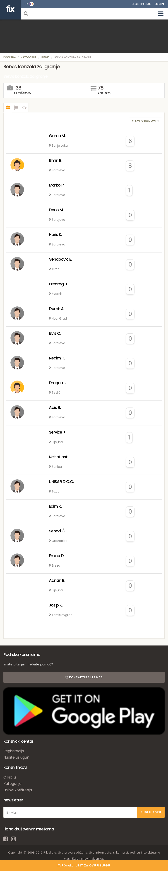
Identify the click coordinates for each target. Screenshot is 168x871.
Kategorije (28, 57)
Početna (9, 57)
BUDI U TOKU (151, 812)
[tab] (7, 107)
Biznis (45, 57)
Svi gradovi (144, 121)
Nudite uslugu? (16, 757)
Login (159, 4)
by (26, 4)
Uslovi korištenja (17, 790)
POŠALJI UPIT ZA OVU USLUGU (84, 865)
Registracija (141, 4)
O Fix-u (9, 777)
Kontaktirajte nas (84, 677)
